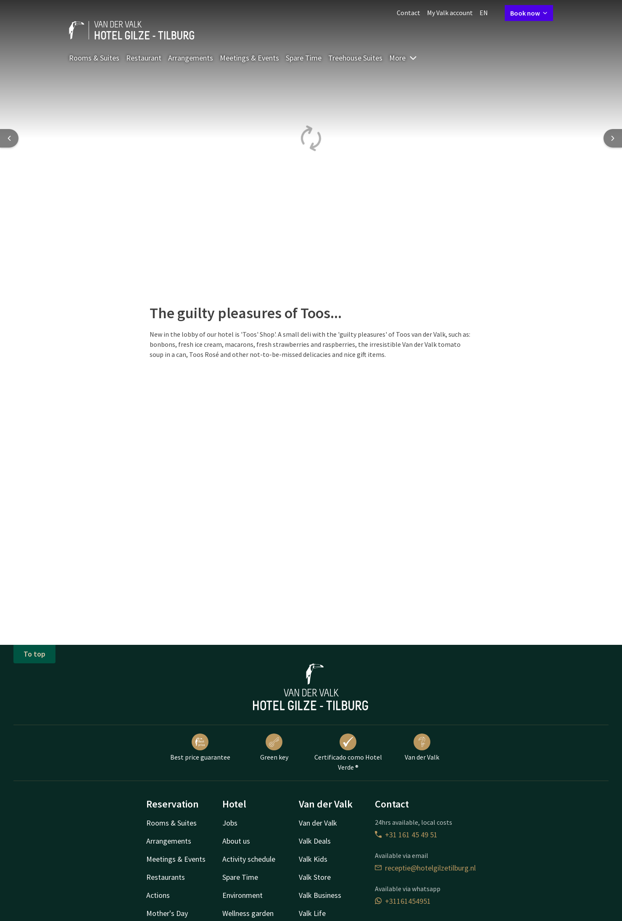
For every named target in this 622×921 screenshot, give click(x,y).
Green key (274, 747)
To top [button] (34, 654)
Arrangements (190, 58)
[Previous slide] (9, 138)
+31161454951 (403, 901)
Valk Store (315, 877)
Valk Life (312, 913)
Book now (529, 13)
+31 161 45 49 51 (406, 834)
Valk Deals (315, 841)
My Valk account (450, 12)
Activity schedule (248, 859)
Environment (242, 895)
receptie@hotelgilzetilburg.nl (425, 868)
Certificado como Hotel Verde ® (348, 752)
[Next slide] (613, 138)
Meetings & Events (249, 58)
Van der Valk (422, 747)
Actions (158, 895)
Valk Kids (313, 859)
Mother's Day (167, 913)
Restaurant (143, 58)
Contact (408, 12)
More (403, 58)
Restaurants (165, 877)
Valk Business (320, 895)
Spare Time (304, 58)
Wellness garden (248, 913)
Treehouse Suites (355, 58)
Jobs (229, 823)
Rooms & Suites (94, 58)
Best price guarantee (200, 747)
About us (236, 841)
